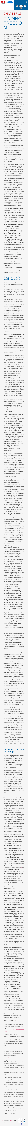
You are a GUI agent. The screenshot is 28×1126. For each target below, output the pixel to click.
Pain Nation (2, 1120)
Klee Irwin (10, 1120)
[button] (26, 2)
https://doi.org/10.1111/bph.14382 (10, 1057)
